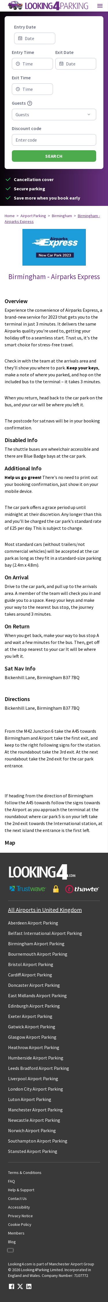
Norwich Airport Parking (32, 1130)
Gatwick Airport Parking (31, 1026)
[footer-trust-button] (54, 889)
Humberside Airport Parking (35, 1058)
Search (53, 156)
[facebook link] (11, 1288)
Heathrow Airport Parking (33, 1047)
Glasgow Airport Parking (32, 1037)
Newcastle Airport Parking (34, 1120)
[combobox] (32, 63)
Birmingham (62, 215)
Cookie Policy (19, 1224)
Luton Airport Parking (29, 1099)
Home (10, 215)
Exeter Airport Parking (30, 1016)
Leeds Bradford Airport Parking (38, 1068)
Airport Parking (33, 215)
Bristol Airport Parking (30, 964)
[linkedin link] (28, 1288)
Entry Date (25, 27)
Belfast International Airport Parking (45, 933)
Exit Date (64, 52)
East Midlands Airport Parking (37, 995)
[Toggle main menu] (99, 6)
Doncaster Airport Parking (34, 985)
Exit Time (21, 77)
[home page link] (47, 6)
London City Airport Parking (35, 1089)
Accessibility (19, 1207)
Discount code (26, 128)
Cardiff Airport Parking (30, 975)
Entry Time (23, 52)
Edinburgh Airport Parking (34, 1006)
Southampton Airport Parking (37, 1141)
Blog (12, 1241)
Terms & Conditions (24, 1172)
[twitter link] (20, 1288)
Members (16, 1233)
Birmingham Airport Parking (36, 943)
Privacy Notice (20, 1215)
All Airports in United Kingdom (45, 909)
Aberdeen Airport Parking (33, 923)
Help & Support (21, 1189)
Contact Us (17, 1198)
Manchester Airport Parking (35, 1110)
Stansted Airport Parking (32, 1151)
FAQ (11, 1181)
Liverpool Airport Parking (33, 1078)
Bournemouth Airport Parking (37, 954)
